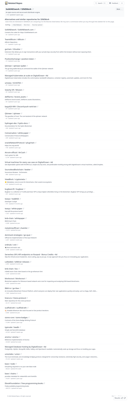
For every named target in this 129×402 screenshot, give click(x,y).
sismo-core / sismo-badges (16, 317)
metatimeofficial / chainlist (16, 228)
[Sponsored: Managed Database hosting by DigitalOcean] (64, 347)
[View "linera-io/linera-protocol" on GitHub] (27, 298)
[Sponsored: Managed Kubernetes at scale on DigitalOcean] (64, 76)
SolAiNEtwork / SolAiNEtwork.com (19, 29)
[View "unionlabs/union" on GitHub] (21, 354)
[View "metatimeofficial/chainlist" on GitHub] (28, 228)
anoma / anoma (11, 337)
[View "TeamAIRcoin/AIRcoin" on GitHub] (25, 39)
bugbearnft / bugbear (14, 189)
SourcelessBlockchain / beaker (18, 169)
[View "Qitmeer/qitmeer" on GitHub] (21, 113)
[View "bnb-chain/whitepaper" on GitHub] (26, 218)
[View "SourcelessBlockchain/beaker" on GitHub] (32, 169)
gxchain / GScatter (12, 49)
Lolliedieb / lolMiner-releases (17, 262)
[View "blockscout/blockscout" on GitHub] (26, 278)
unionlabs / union (12, 354)
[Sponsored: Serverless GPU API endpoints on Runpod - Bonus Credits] (64, 255)
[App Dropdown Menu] (122, 3)
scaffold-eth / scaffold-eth (16, 308)
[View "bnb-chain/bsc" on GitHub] (19, 269)
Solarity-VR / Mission (13, 90)
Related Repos (15, 3)
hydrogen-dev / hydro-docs (16, 123)
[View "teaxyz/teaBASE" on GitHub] (20, 199)
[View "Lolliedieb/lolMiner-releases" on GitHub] (30, 262)
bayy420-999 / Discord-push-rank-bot (20, 106)
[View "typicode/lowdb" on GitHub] (20, 327)
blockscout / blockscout (15, 278)
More (120, 9)
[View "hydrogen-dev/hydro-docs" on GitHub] (29, 123)
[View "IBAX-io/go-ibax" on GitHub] (20, 288)
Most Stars (27, 25)
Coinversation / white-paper (17, 133)
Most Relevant (16, 25)
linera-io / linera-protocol (15, 298)
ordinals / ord (10, 245)
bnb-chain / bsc (11, 269)
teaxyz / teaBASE (12, 199)
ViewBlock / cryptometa (15, 179)
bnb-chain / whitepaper (15, 218)
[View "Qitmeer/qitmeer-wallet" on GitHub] (27, 66)
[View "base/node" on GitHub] (16, 364)
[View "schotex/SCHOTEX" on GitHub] (22, 83)
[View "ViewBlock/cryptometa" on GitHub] (26, 179)
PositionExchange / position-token (19, 59)
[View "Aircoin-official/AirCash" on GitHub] (26, 152)
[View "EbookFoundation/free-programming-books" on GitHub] (44, 383)
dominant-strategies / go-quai (17, 235)
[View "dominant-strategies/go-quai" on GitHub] (31, 235)
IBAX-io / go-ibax (12, 288)
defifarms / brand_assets (15, 97)
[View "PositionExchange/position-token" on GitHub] (35, 59)
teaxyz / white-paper (13, 208)
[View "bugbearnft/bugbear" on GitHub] (24, 189)
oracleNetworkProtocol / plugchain (19, 143)
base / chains (10, 373)
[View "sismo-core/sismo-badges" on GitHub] (29, 317)
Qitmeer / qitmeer (12, 113)
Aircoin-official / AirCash (15, 152)
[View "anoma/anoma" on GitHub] (19, 337)
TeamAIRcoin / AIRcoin (14, 39)
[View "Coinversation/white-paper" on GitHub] (30, 133)
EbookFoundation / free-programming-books (24, 383)
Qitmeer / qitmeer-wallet (15, 66)
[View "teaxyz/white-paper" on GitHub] (23, 208)
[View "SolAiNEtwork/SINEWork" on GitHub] (33, 9)
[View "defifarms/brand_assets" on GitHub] (27, 97)
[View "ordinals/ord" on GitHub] (17, 245)
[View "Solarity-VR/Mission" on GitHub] (23, 90)
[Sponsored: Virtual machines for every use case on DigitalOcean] (64, 163)
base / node (10, 364)
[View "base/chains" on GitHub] (17, 373)
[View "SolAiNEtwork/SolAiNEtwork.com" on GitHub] (35, 29)
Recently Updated (37, 25)
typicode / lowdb (12, 327)
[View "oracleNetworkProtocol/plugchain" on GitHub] (35, 143)
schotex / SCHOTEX (13, 83)
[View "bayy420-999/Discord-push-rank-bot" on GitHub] (37, 106)
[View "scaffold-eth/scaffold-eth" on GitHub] (28, 308)
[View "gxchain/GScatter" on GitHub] (21, 49)
